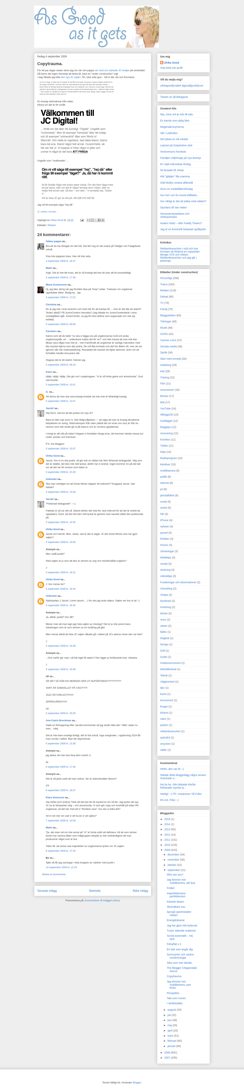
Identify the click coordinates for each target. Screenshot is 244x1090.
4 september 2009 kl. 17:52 (61, 297)
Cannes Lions (168, 340)
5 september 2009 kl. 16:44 (61, 588)
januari (171, 1046)
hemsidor (52, 212)
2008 (167, 1052)
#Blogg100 (166, 414)
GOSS (164, 333)
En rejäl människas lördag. (175, 164)
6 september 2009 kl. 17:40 (61, 766)
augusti (172, 1009)
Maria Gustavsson (56, 284)
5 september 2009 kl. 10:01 (61, 384)
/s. (47, 391)
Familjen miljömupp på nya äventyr (180, 157)
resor (163, 619)
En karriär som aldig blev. (175, 120)
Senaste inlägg (47, 890)
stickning (165, 569)
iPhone (164, 520)
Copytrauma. (174, 976)
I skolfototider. (175, 1003)
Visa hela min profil (171, 67)
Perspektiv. (173, 993)
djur (162, 687)
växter (163, 625)
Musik (163, 327)
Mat (162, 402)
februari (172, 1040)
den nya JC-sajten (71, 77)
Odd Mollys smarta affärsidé (176, 182)
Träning (164, 377)
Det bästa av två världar (174, 139)
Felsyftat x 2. (174, 944)
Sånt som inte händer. (180, 962)
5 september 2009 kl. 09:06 (61, 324)
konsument (166, 700)
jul (161, 489)
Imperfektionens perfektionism (176, 895)
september (174, 870)
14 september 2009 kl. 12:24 (61, 867)
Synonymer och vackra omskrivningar (180, 956)
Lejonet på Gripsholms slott (176, 145)
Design (164, 644)
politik (163, 476)
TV (162, 302)
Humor (164, 545)
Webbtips (165, 557)
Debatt (164, 296)
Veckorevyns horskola (173, 151)
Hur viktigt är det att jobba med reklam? (183, 201)
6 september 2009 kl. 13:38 (61, 743)
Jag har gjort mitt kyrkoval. (182, 925)
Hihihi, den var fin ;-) (172, 768)
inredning (165, 607)
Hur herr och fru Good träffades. (179, 195)
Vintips (164, 594)
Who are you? (175, 874)
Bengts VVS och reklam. (174, 254)
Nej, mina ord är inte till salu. (177, 114)
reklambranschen (170, 731)
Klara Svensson (55, 797)
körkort (164, 712)
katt (162, 371)
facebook (165, 600)
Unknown (51, 479)
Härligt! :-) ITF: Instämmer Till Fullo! (181, 793)
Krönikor (165, 439)
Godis (163, 656)
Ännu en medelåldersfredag (176, 188)
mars (170, 1035)
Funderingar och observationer (178, 582)
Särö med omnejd (170, 358)
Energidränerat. (176, 920)
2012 (167, 834)
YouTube (165, 408)
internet (164, 482)
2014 (167, 824)
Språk (163, 352)
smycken (165, 743)
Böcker (164, 396)
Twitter (164, 445)
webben (44, 212)
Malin (49, 268)
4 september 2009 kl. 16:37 (61, 261)
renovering (166, 433)
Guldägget (166, 420)
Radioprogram (168, 458)
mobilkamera (167, 470)
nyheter (164, 526)
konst (163, 693)
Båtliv (163, 631)
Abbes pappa (53, 241)
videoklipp (166, 576)
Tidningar (165, 321)
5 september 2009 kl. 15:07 (61, 448)
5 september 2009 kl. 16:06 (61, 542)
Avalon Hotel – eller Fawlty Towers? (181, 223)
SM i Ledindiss (168, 133)
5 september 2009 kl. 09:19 (61, 364)
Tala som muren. (176, 998)
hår (162, 513)
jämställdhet (167, 495)
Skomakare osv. (176, 906)
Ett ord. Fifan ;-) (169, 800)
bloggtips (165, 427)
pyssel (164, 532)
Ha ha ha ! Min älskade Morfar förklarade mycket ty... (178, 786)
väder (163, 749)
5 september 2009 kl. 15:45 (61, 522)
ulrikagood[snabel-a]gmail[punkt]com (181, 85)
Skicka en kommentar (54, 874)
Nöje (163, 451)
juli (169, 1015)
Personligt (166, 278)
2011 (167, 839)
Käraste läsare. (176, 901)
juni (169, 1020)
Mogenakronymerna (172, 126)
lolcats (164, 613)
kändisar (165, 464)
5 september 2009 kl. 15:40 (61, 491)
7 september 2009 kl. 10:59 (61, 820)
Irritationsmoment (170, 662)
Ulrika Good (53, 455)
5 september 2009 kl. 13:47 (61, 401)
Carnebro (51, 331)
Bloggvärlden (168, 315)
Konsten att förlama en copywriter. (180, 251)
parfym (164, 725)
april (170, 1030)
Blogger (137, 1082)
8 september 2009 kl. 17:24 (61, 850)
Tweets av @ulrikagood (174, 96)
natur (163, 718)
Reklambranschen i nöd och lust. (179, 248)
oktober (172, 864)
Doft (162, 650)
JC (38, 212)
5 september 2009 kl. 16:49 (61, 669)
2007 (167, 1057)
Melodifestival (168, 669)
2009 (167, 849)
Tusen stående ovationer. (182, 930)
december (173, 854)
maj (169, 1025)
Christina (51, 304)
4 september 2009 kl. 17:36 (61, 277)
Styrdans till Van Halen (173, 207)
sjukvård (165, 737)
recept (164, 563)
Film (162, 383)
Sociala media (168, 346)
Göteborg (165, 364)
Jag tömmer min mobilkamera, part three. (179, 984)
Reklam (52, 225)
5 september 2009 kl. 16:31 (61, 572)
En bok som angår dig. (180, 949)
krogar (164, 706)
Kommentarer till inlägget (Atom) (102, 900)
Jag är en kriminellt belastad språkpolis (183, 229)
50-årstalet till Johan (172, 170)
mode (163, 501)
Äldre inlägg (140, 890)
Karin (49, 371)
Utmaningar (167, 551)
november (173, 859)
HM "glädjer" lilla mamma (175, 176)
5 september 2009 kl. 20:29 (61, 713)
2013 (167, 829)
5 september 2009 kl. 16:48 (61, 645)
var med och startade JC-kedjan (112, 70)
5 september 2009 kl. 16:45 (61, 605)
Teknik (164, 675)
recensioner (167, 389)
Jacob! (50, 408)
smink (163, 507)
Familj (163, 309)
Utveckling (166, 588)
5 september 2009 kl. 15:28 (61, 472)
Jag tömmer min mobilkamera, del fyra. (181, 881)
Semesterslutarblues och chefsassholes (174, 215)
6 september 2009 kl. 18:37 (61, 790)
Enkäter (164, 538)
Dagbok (164, 638)
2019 (167, 819)
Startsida (95, 890)
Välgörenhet (167, 681)
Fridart (170, 888)
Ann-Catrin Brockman (58, 720)
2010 (167, 844)
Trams (164, 284)
